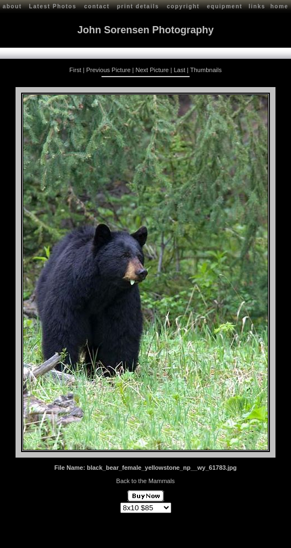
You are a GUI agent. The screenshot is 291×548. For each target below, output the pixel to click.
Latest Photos (52, 6)
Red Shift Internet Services (250, 538)
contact (97, 6)
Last (179, 68)
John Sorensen (65, 535)
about (12, 6)
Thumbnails (206, 68)
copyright (183, 6)
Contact (100, 535)
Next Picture (152, 68)
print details (138, 6)
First (75, 68)
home (279, 6)
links (256, 6)
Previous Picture (108, 68)
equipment (224, 6)
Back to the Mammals (145, 479)
